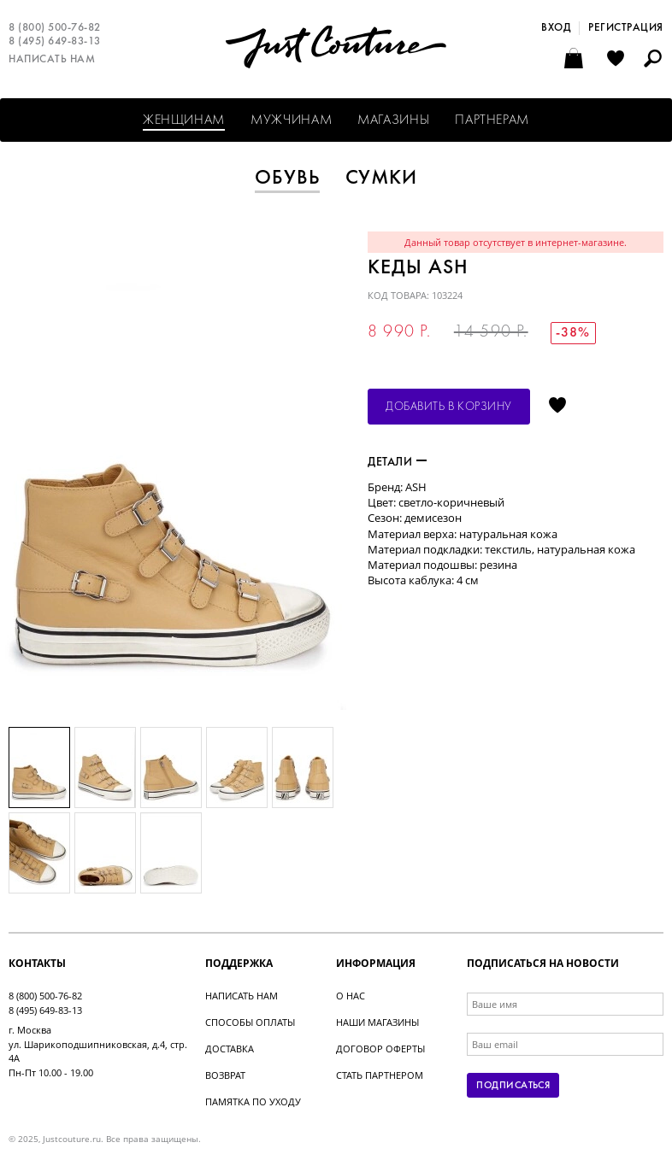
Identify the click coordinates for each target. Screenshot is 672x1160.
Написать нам (52, 60)
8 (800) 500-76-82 (55, 28)
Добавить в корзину (449, 407)
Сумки (381, 178)
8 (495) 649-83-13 (55, 42)
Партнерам (492, 120)
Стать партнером (379, 1075)
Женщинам (184, 120)
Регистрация (625, 28)
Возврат (225, 1075)
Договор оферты (380, 1048)
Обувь (287, 178)
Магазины (393, 120)
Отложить (557, 406)
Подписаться (513, 1086)
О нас (350, 995)
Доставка (229, 1048)
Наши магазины (377, 1022)
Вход (555, 28)
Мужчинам (291, 120)
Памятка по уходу (253, 1101)
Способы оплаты (250, 1022)
